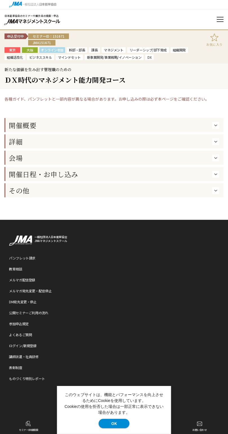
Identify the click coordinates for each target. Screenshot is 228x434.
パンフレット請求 (22, 258)
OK (114, 423)
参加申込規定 (19, 323)
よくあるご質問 (20, 334)
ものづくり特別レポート (27, 378)
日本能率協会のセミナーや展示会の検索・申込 (32, 16)
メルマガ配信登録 (22, 279)
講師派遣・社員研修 (24, 356)
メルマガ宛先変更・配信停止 (30, 290)
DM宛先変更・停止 (23, 301)
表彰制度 (15, 367)
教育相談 (15, 268)
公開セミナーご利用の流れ (28, 312)
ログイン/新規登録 (23, 345)
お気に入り (214, 44)
